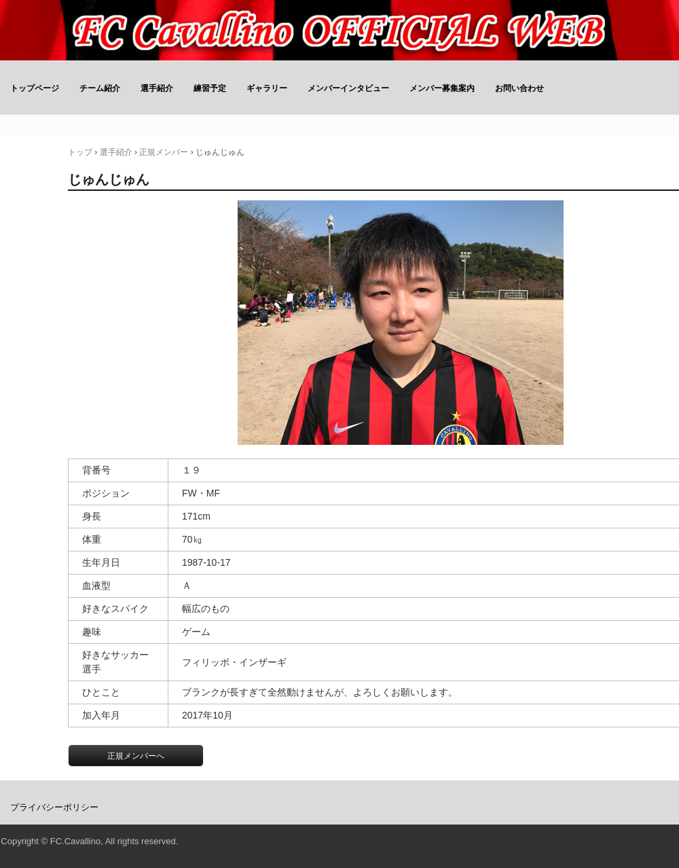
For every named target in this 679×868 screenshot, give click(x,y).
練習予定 (210, 88)
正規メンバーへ (135, 756)
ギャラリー (266, 88)
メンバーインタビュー (348, 88)
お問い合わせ (519, 88)
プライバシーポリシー (54, 807)
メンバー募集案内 (442, 88)
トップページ (34, 88)
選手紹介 (157, 88)
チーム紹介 (99, 88)
